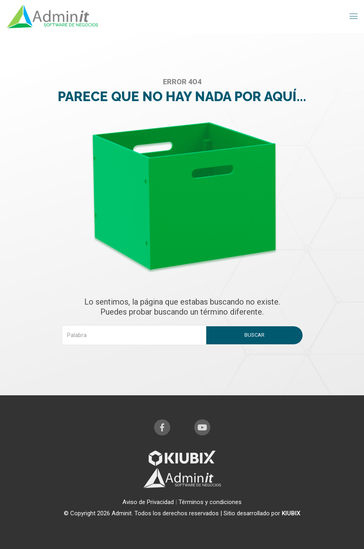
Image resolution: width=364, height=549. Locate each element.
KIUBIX (291, 513)
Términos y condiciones (210, 502)
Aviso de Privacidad (148, 502)
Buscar (254, 335)
